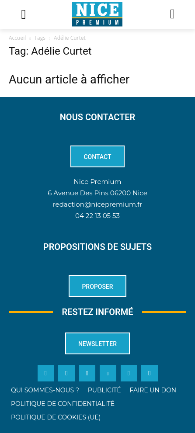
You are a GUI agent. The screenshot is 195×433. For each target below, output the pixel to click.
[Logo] (97, 14)
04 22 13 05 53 (97, 215)
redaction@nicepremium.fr (97, 204)
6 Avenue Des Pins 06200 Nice (97, 193)
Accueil (17, 38)
